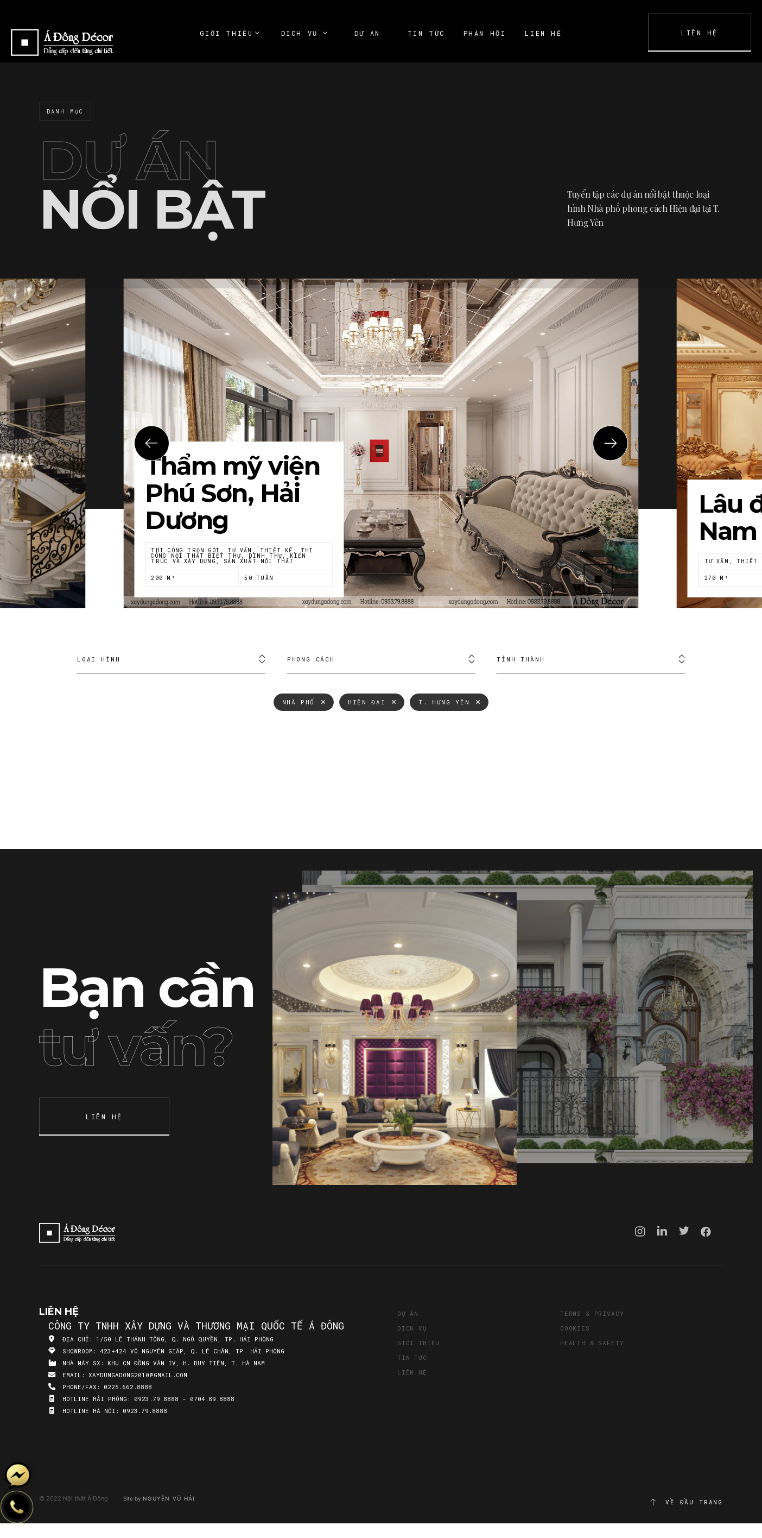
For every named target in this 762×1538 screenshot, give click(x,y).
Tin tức (412, 1357)
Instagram (640, 1231)
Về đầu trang (686, 1502)
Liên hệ (412, 1372)
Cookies (575, 1328)
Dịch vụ (412, 1328)
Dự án (407, 1313)
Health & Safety (592, 1343)
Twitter (684, 1231)
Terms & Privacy (592, 1313)
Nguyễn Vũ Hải (169, 1498)
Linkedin (662, 1231)
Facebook (706, 1232)
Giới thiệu (418, 1343)
